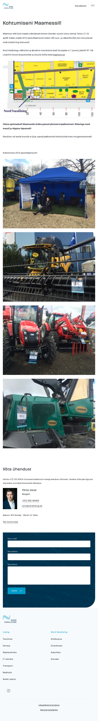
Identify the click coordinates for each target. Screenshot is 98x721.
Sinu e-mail (12, 539)
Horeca (6, 646)
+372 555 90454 (30, 500)
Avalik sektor (9, 679)
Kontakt (55, 659)
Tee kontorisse (10, 522)
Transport (8, 666)
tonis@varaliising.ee (32, 506)
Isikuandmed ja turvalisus (49, 705)
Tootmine (7, 639)
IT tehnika (8, 659)
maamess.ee (59, 54)
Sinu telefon (13, 552)
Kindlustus (56, 639)
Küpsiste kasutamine (49, 710)
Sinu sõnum (12, 564)
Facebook (8, 691)
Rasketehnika (10, 652)
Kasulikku (56, 652)
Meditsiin (7, 672)
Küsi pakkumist (80, 6)
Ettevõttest (56, 646)
